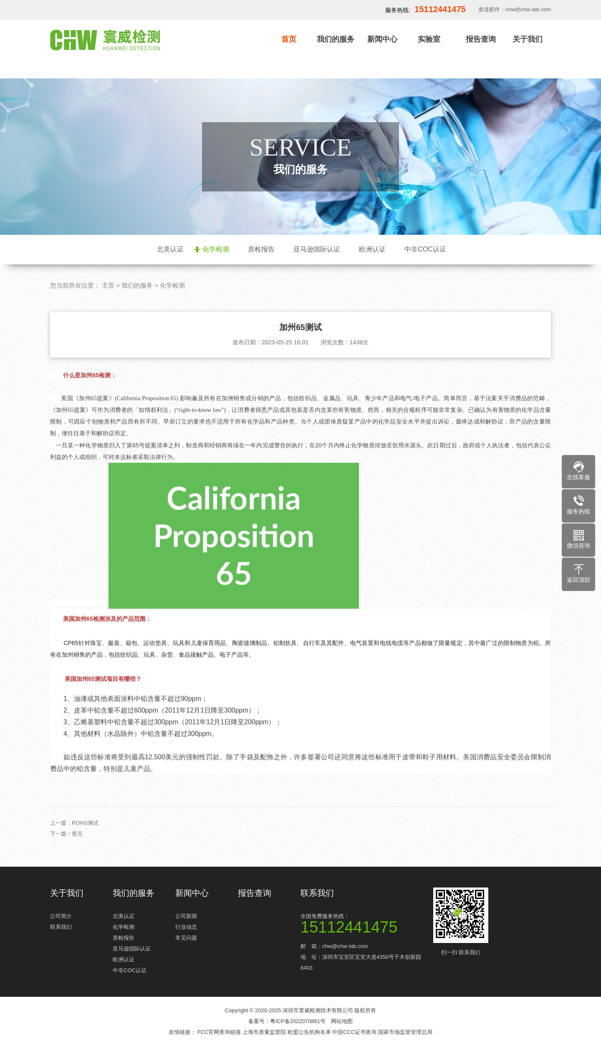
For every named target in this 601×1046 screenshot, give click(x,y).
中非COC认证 (425, 249)
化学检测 (215, 249)
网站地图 (342, 1021)
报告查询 (481, 39)
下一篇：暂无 (66, 851)
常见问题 (186, 938)
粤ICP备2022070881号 (298, 1021)
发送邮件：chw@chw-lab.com (514, 9)
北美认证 (170, 249)
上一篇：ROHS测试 (74, 840)
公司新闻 (186, 916)
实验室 (429, 39)
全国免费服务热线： (363, 923)
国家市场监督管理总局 (405, 1032)
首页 (288, 39)
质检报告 (261, 249)
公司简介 (61, 916)
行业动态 (186, 927)
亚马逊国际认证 (316, 249)
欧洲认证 (372, 249)
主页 (108, 303)
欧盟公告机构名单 (310, 1032)
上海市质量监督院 (265, 1032)
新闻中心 (382, 39)
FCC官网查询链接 (219, 1032)
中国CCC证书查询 (355, 1032)
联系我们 (61, 927)
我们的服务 (335, 39)
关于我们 (528, 39)
